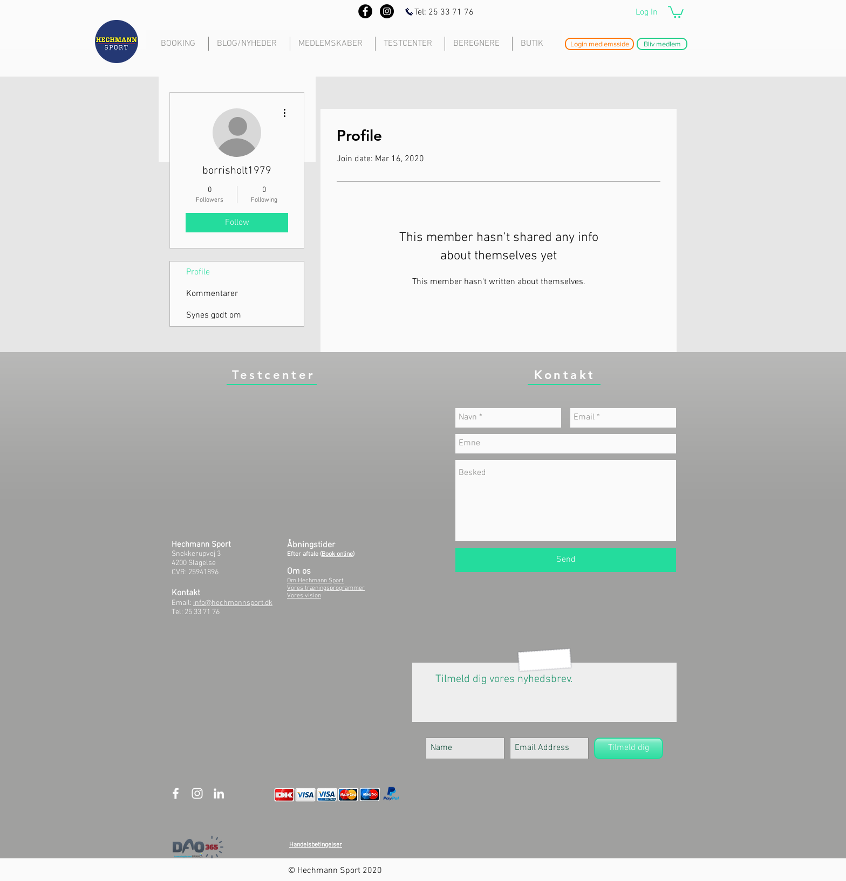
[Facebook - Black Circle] (365, 11)
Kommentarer (212, 293)
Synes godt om (213, 315)
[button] (676, 11)
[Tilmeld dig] (628, 748)
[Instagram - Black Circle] (387, 11)
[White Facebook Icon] (175, 793)
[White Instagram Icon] (197, 793)
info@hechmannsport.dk (232, 603)
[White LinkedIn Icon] (219, 793)
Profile (198, 272)
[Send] (565, 560)
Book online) (338, 554)
